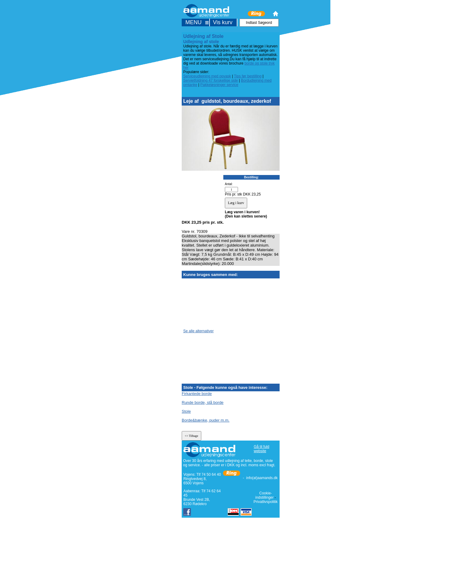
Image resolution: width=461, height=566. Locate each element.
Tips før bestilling (248, 76)
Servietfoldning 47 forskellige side (210, 80)
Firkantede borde (197, 393)
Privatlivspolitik (266, 502)
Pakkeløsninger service (219, 85)
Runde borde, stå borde (203, 402)
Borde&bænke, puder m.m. (205, 420)
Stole (186, 411)
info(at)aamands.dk (262, 478)
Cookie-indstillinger (264, 495)
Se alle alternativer (198, 331)
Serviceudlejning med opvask (207, 76)
